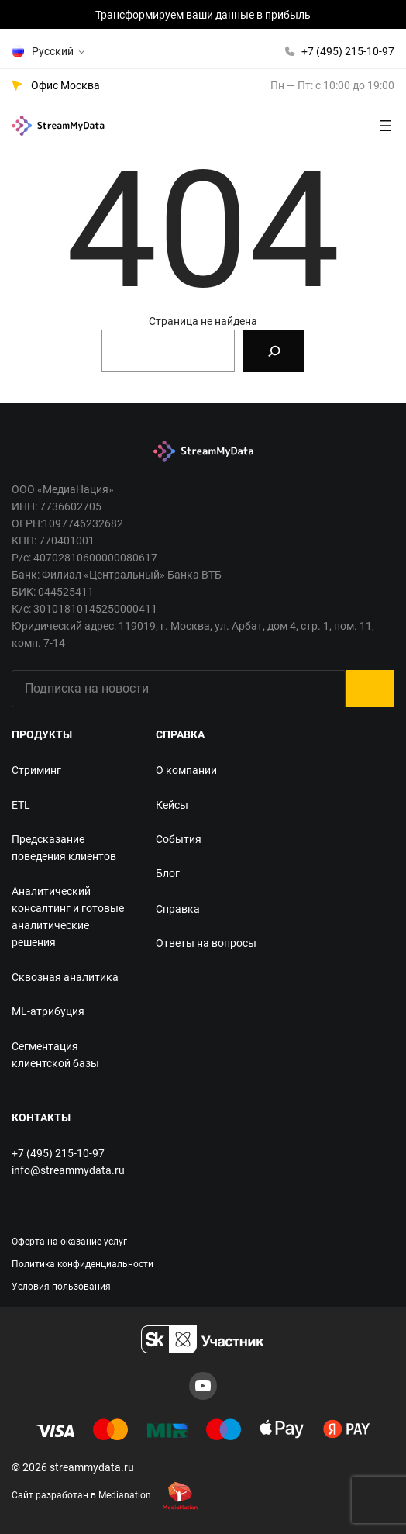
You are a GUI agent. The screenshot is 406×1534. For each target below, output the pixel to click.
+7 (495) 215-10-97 (347, 51)
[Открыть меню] (385, 125)
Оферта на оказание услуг (69, 1241)
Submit (370, 688)
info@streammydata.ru (68, 1170)
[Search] (273, 351)
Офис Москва (65, 85)
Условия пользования (61, 1286)
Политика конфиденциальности (82, 1264)
